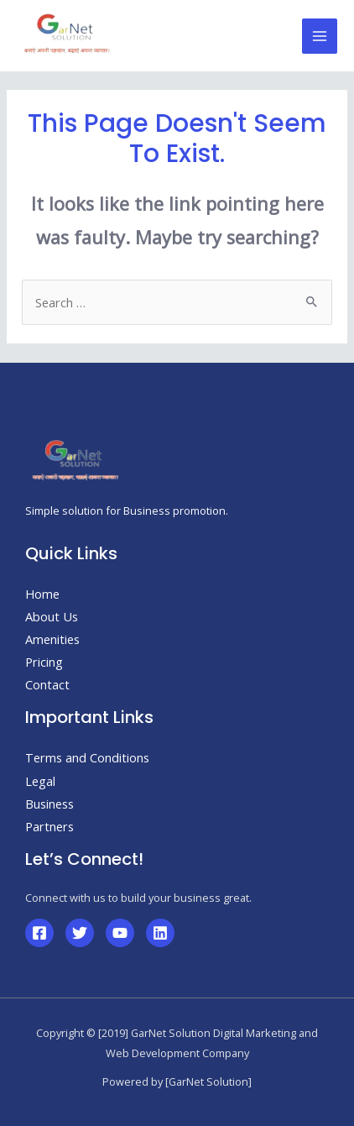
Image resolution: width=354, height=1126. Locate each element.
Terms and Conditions (87, 757)
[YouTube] (120, 933)
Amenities (52, 639)
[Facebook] (39, 933)
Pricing (44, 661)
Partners (49, 826)
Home (42, 593)
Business (49, 803)
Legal (40, 780)
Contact (47, 684)
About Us (51, 616)
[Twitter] (79, 933)
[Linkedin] (160, 933)
